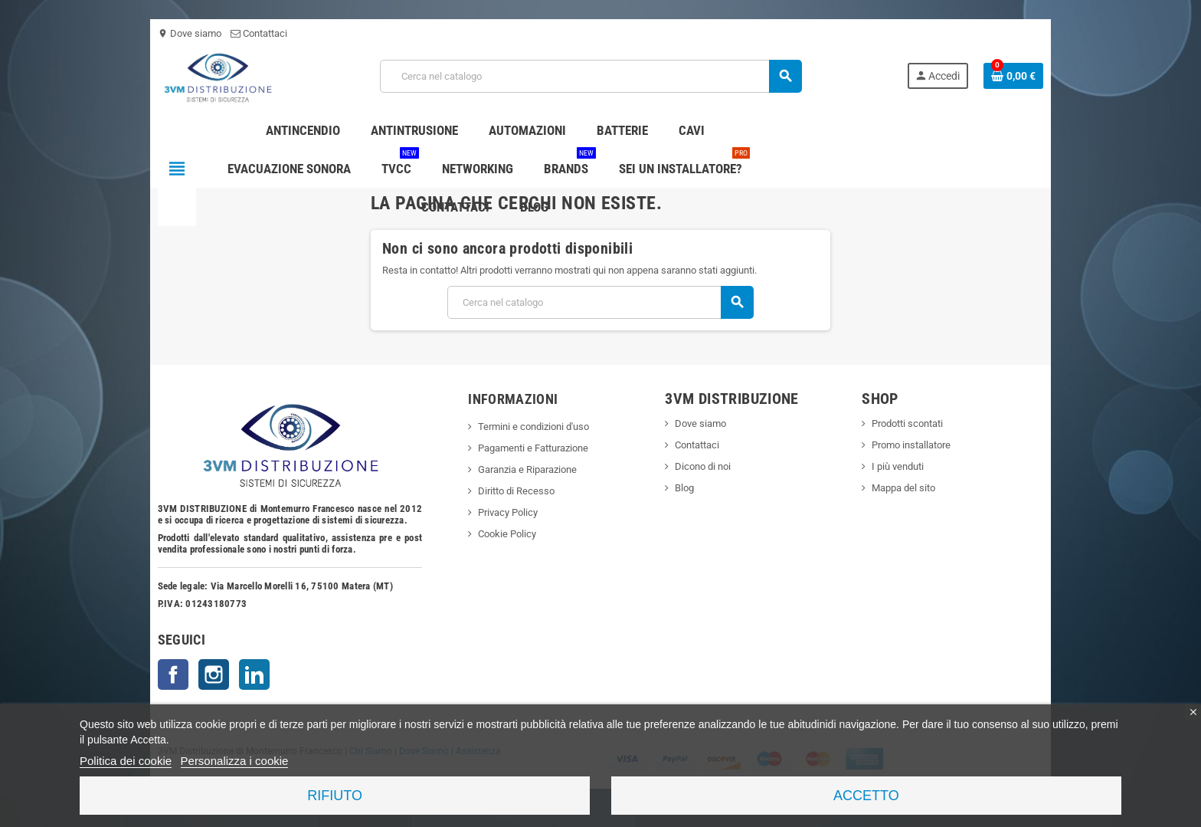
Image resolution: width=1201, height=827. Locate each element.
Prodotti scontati (912, 423)
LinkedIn (245, 674)
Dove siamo (180, 33)
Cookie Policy (504, 534)
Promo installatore (916, 445)
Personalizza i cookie (235, 760)
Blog (685, 488)
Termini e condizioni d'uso (530, 426)
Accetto (866, 795)
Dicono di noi (704, 466)
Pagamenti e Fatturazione (530, 448)
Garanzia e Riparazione (524, 469)
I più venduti (903, 466)
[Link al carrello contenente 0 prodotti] (1022, 76)
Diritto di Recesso (513, 491)
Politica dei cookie (126, 760)
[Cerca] (590, 76)
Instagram (204, 674)
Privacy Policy (505, 512)
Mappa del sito (909, 488)
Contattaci (249, 33)
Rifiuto (334, 795)
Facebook (164, 674)
